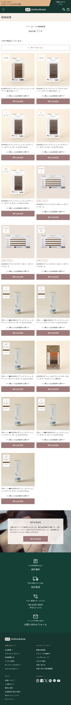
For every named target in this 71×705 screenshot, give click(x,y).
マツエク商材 (9, 661)
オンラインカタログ (12, 665)
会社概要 (8, 650)
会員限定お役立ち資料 (12, 692)
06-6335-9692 (35, 604)
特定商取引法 (9, 657)
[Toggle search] (63, 10)
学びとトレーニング (12, 695)
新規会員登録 (40, 650)
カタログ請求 (40, 661)
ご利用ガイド (9, 684)
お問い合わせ (40, 665)
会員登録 (19, 96)
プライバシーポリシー (12, 654)
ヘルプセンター (41, 657)
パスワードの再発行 (43, 654)
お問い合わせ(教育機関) (44, 669)
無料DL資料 (9, 688)
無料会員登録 (18, 101)
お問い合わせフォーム (35, 624)
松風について (9, 680)
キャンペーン (9, 699)
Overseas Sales (10, 669)
